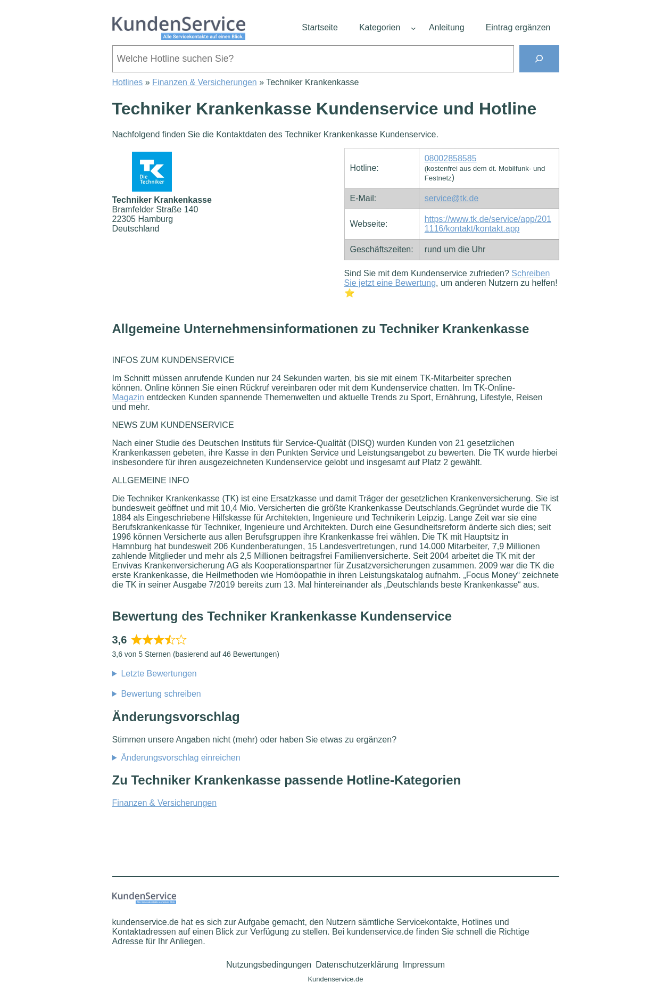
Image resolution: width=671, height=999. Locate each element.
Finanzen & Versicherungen (204, 82)
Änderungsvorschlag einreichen (180, 757)
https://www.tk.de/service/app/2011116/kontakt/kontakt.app (488, 223)
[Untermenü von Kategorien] (413, 28)
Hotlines (127, 82)
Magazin (128, 397)
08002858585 (451, 158)
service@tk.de (452, 198)
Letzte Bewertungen (158, 673)
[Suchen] (539, 58)
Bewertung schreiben (161, 693)
